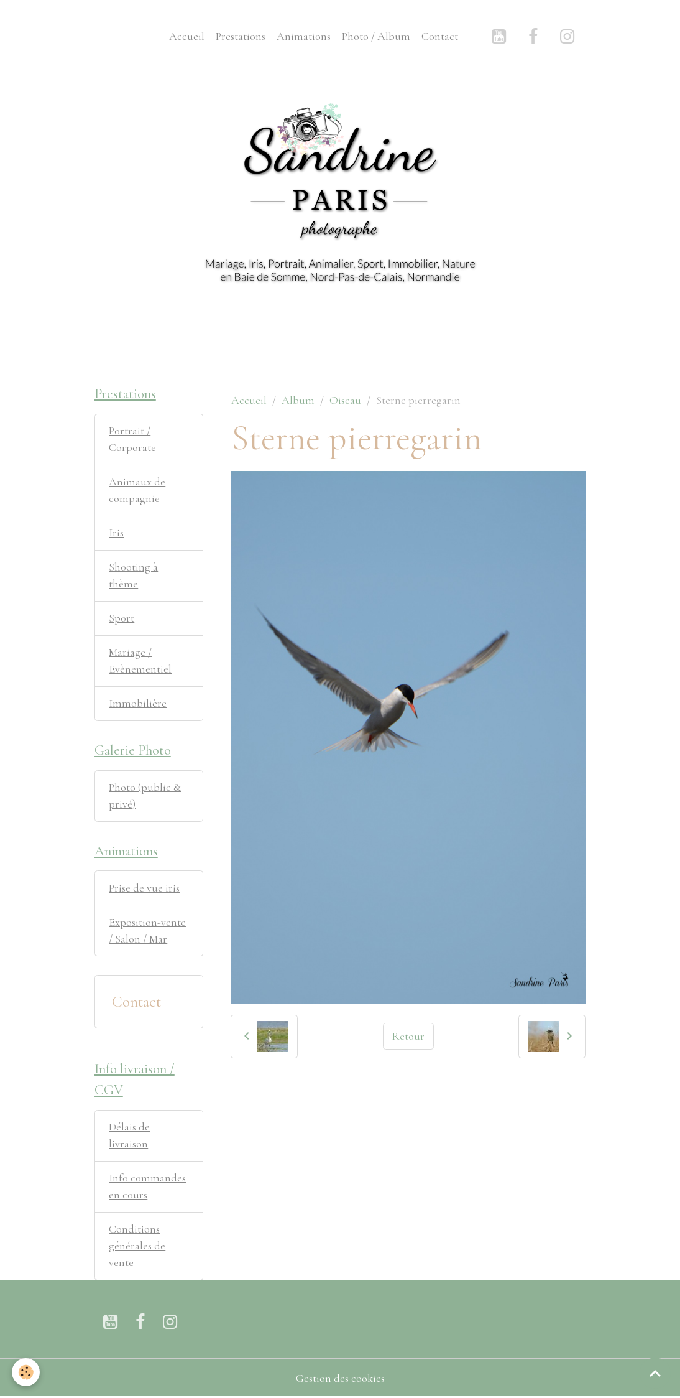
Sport (121, 618)
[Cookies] (26, 1372)
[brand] (122, 36)
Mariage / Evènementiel (140, 660)
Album (298, 400)
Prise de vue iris (144, 888)
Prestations (240, 36)
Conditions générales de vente (137, 1245)
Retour (408, 1036)
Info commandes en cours (147, 1186)
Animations (304, 36)
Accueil (186, 36)
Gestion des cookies (340, 1378)
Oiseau (345, 400)
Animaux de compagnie (137, 490)
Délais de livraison (129, 1135)
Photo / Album (376, 36)
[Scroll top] (655, 1373)
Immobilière (138, 703)
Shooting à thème (133, 575)
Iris (116, 532)
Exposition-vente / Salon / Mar (147, 930)
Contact (439, 36)
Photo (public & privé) (145, 795)
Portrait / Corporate (132, 439)
